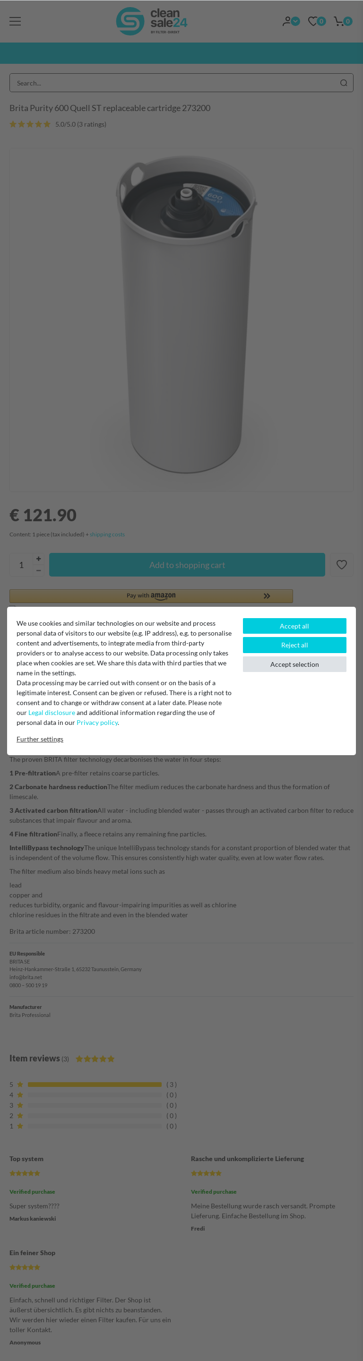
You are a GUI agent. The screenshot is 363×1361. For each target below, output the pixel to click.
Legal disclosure (51, 712)
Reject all (294, 645)
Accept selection (294, 664)
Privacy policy (97, 722)
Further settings (40, 739)
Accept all (294, 626)
